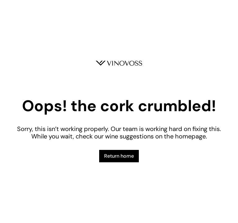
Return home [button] (119, 156)
